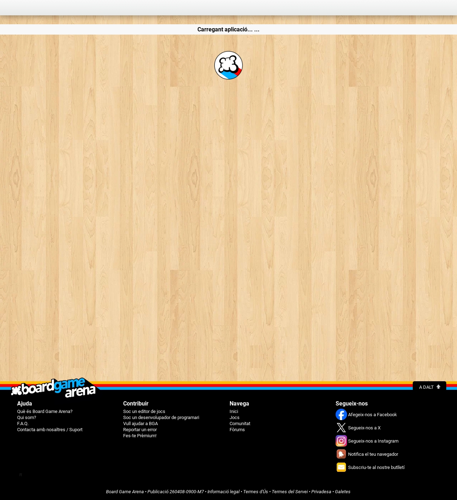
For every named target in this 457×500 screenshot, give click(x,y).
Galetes (343, 491)
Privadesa (321, 491)
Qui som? (26, 417)
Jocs (235, 417)
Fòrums (237, 429)
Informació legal (223, 491)
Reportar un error (140, 429)
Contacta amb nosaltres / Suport (49, 429)
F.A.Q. (23, 423)
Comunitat (240, 423)
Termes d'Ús (255, 491)
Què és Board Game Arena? (44, 411)
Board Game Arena (125, 491)
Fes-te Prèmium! (139, 435)
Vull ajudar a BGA (140, 423)
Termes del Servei (290, 491)
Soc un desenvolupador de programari (161, 417)
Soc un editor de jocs (144, 411)
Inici (234, 411)
